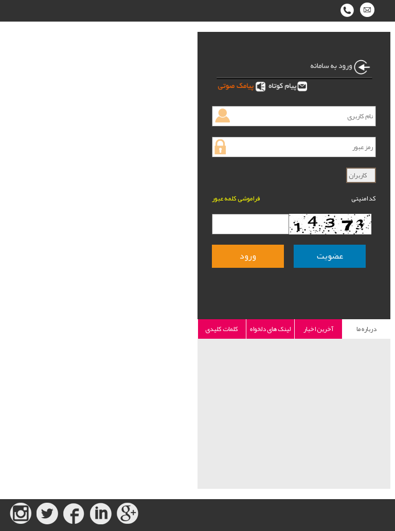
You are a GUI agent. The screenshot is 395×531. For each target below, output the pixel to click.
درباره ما (366, 329)
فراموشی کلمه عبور (236, 198)
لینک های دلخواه (270, 329)
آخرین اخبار (318, 329)
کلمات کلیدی (221, 329)
